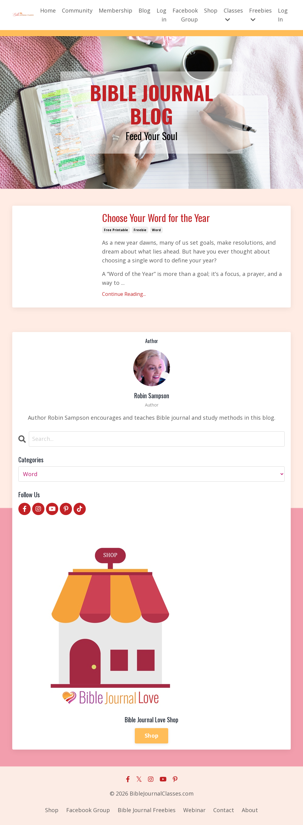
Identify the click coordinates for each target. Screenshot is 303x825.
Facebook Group (185, 15)
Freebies (260, 14)
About (250, 810)
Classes (233, 14)
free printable (116, 230)
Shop (211, 10)
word (156, 230)
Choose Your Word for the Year (156, 217)
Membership (115, 10)
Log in (161, 15)
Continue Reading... (124, 294)
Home (48, 10)
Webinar (194, 810)
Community (77, 10)
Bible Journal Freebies (147, 810)
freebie (140, 230)
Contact (223, 810)
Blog (144, 10)
